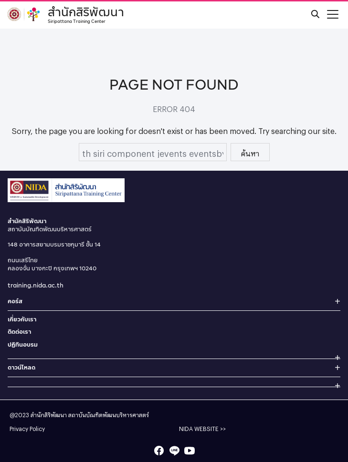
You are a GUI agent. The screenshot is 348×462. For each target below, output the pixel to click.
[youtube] (189, 450)
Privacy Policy (27, 427)
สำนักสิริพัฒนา (86, 13)
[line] (174, 450)
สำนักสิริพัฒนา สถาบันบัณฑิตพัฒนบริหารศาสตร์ (90, 413)
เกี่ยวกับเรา (22, 319)
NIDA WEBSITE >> (202, 427)
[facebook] (159, 450)
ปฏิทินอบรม (23, 344)
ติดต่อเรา (19, 331)
